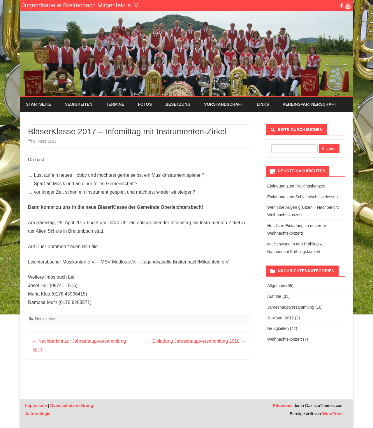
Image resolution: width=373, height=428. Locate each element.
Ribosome (283, 405)
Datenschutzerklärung (71, 405)
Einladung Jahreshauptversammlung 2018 (198, 341)
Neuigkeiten (79, 104)
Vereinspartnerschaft (310, 104)
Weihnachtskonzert (284, 339)
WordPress (332, 413)
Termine (115, 104)
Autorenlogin (37, 413)
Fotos (145, 104)
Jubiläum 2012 (280, 318)
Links (263, 104)
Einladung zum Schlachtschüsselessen (302, 196)
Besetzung (178, 104)
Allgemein (276, 285)
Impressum (36, 405)
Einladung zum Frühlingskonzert (296, 186)
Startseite (38, 104)
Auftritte (274, 296)
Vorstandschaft (223, 104)
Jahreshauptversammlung (290, 307)
